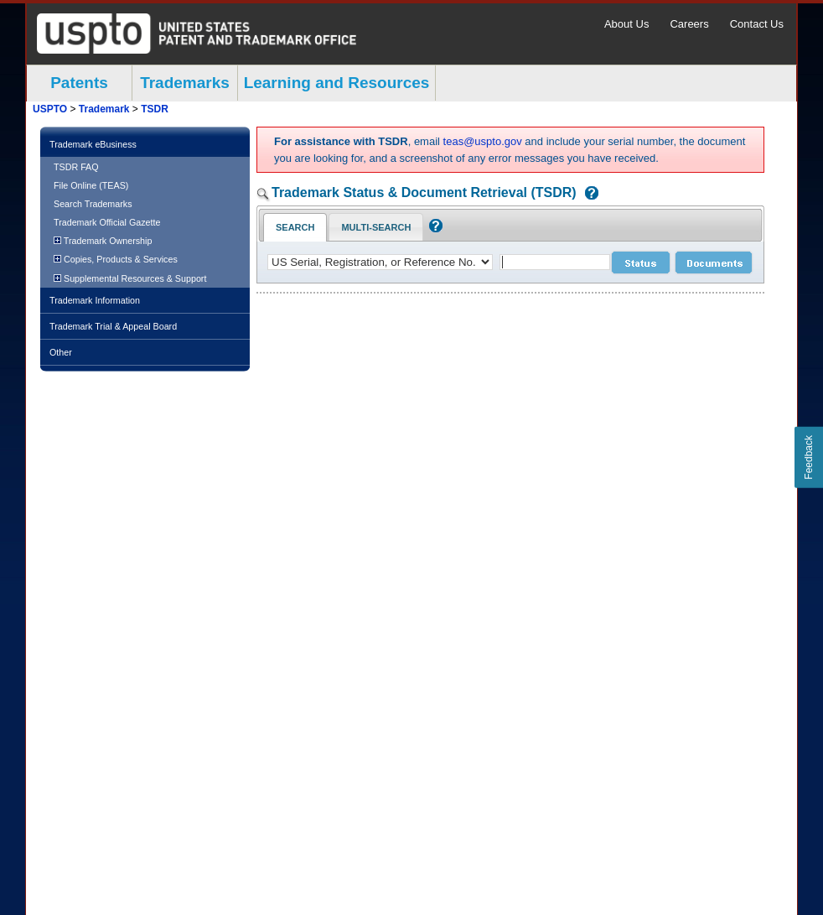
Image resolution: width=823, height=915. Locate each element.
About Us (626, 24)
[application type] (380, 262)
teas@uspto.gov (482, 141)
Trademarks (185, 82)
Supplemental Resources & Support (130, 278)
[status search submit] (640, 262)
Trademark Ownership (103, 241)
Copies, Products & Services (116, 259)
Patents (79, 82)
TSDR (154, 109)
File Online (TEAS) (91, 185)
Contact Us (757, 24)
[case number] (554, 262)
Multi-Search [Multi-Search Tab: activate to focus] (376, 227)
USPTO (50, 109)
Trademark (104, 109)
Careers (689, 24)
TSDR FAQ (76, 167)
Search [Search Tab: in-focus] (295, 227)
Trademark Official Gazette (107, 222)
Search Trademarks (93, 204)
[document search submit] (713, 262)
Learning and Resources (337, 82)
